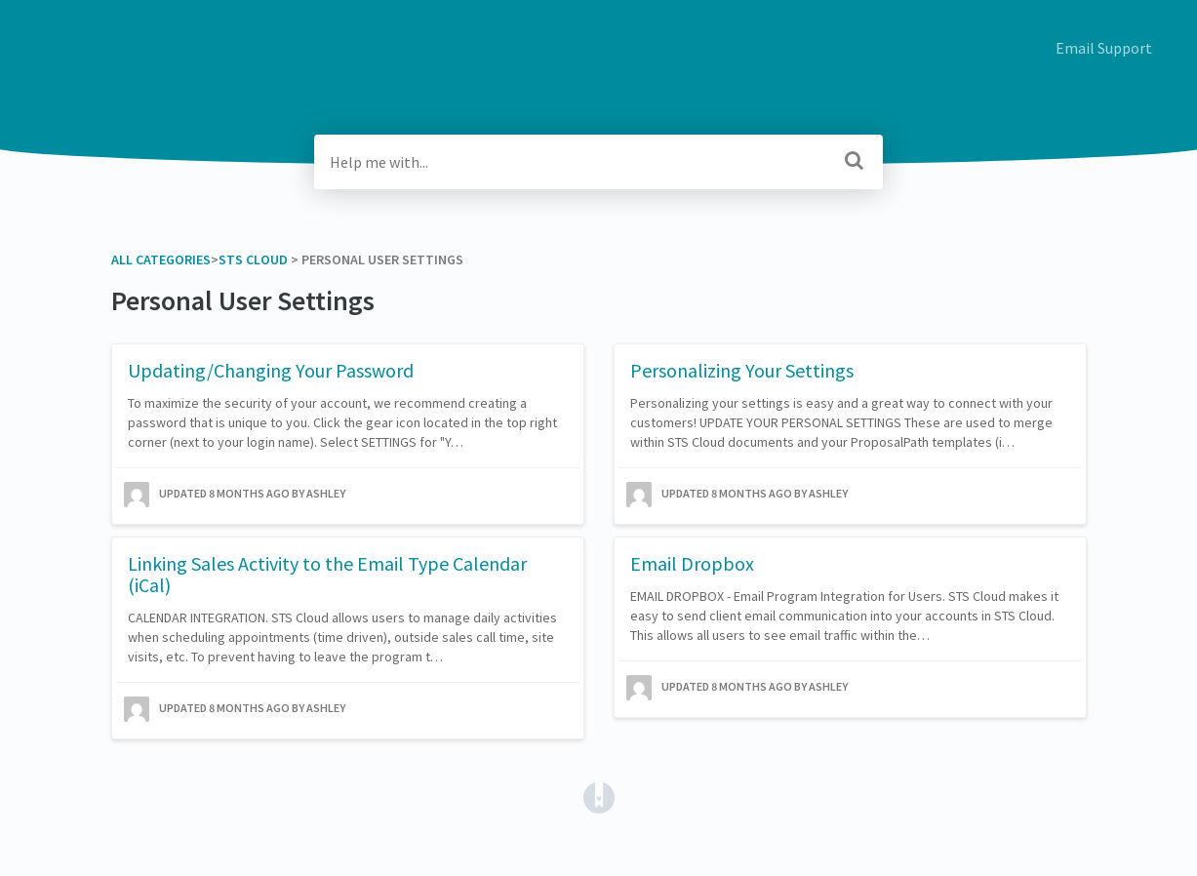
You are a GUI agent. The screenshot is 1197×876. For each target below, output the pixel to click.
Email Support (1104, 48)
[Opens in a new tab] (599, 796)
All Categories (161, 259)
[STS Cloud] (253, 259)
